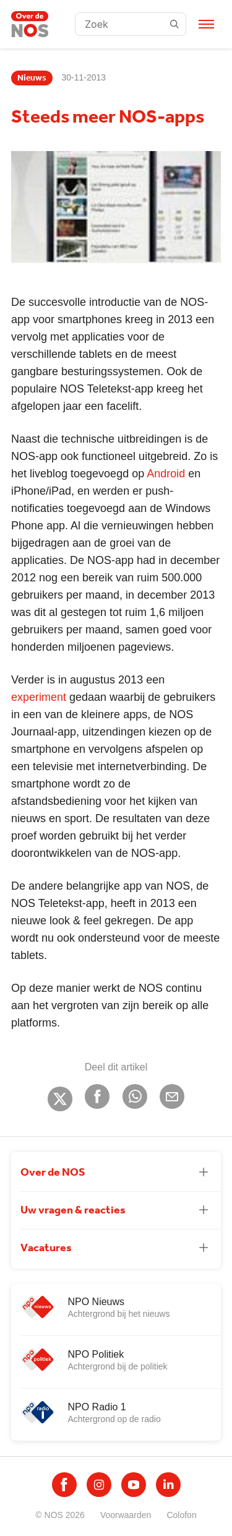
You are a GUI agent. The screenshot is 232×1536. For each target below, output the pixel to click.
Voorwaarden (126, 1515)
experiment (38, 697)
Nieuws (31, 78)
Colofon (181, 1515)
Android (166, 473)
